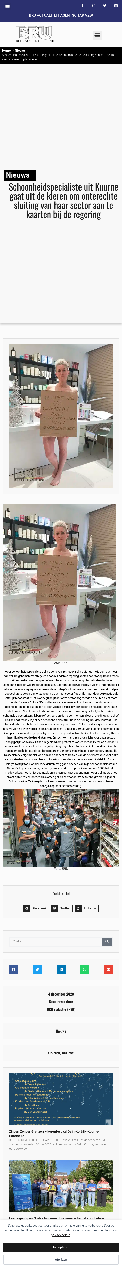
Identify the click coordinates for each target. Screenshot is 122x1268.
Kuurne (68, 1053)
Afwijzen (61, 1259)
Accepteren (61, 1247)
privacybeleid (60, 1235)
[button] (7, 6)
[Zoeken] (107, 942)
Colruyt (54, 1053)
